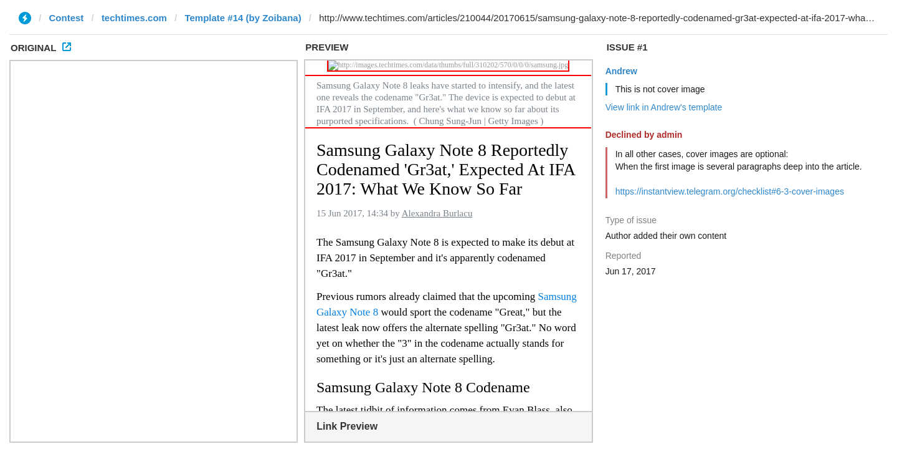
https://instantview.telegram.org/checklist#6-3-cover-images (729, 191)
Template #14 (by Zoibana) (242, 17)
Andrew (621, 71)
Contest (66, 17)
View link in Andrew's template (664, 107)
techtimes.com (134, 17)
